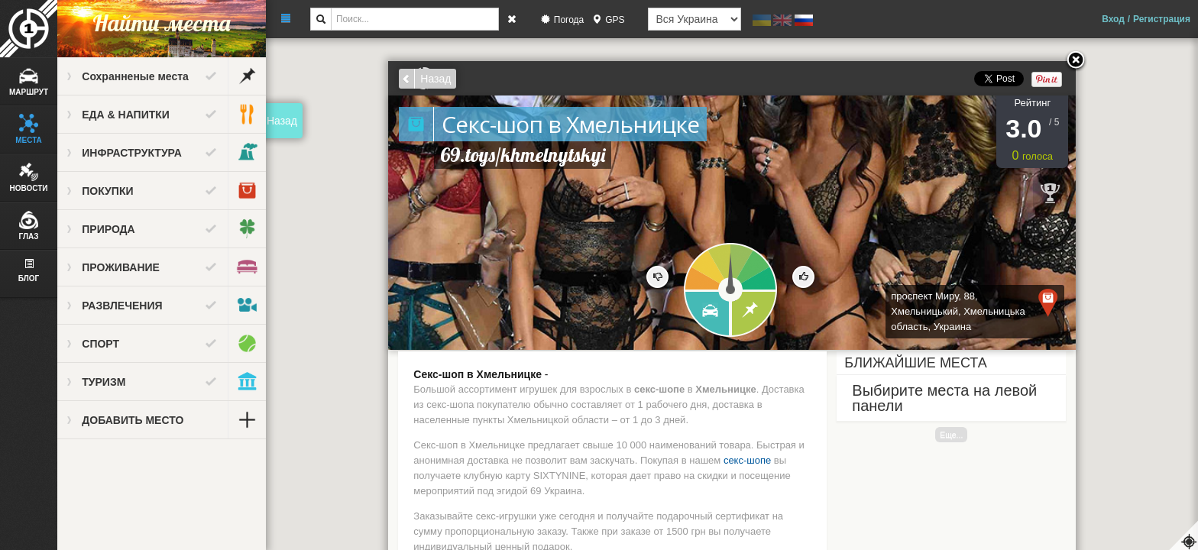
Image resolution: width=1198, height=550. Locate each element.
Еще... (952, 434)
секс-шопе (748, 460)
